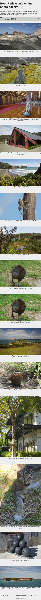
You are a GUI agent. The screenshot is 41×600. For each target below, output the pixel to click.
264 (29, 596)
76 (17, 596)
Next (32, 596)
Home (6, 19)
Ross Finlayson (27, 11)
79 (23, 596)
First (4, 596)
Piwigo (24, 598)
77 (19, 596)
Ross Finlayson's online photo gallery (16, 5)
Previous (9, 596)
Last (36, 596)
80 (25, 596)
